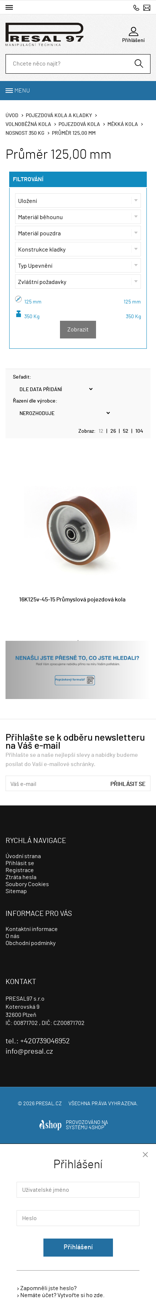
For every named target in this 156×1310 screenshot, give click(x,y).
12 (101, 431)
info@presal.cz (146, 7)
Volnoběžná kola (28, 124)
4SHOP (97, 1127)
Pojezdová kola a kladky (59, 115)
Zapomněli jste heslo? (48, 1288)
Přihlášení (78, 1247)
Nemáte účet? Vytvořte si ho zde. (62, 1295)
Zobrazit (78, 330)
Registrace (20, 870)
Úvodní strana (23, 856)
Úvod (12, 115)
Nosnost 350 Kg (25, 133)
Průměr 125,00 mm (74, 133)
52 (125, 431)
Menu (22, 91)
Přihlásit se (128, 784)
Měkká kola (122, 124)
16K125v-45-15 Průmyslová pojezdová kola (72, 600)
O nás (13, 936)
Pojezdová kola (79, 124)
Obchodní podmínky (31, 943)
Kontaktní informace (32, 929)
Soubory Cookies (27, 884)
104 (139, 431)
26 (113, 431)
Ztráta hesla (21, 877)
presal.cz (49, 1103)
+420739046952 (136, 7)
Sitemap (16, 891)
